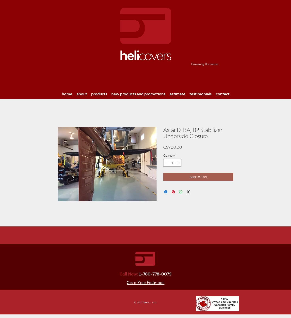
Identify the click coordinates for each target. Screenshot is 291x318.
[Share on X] (188, 191)
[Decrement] (166, 162)
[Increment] (178, 162)
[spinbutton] (172, 162)
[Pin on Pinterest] (173, 191)
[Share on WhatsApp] (180, 191)
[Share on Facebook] (165, 191)
